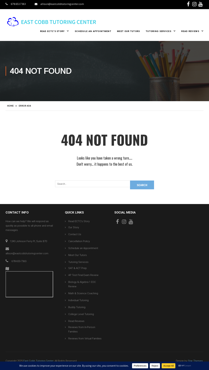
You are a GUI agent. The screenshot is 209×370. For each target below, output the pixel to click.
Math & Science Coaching (83, 293)
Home (10, 106)
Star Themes (195, 361)
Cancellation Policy (79, 241)
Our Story (73, 227)
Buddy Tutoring (76, 307)
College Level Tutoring (81, 314)
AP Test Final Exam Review (83, 275)
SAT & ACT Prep (77, 268)
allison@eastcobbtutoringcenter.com (59, 4)
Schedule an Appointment (93, 31)
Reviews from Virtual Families (84, 338)
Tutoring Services (158, 31)
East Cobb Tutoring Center (38, 361)
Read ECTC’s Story (52, 31)
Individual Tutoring (78, 300)
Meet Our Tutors (128, 31)
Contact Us (74, 234)
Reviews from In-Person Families (81, 329)
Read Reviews (190, 31)
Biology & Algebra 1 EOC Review (82, 284)
